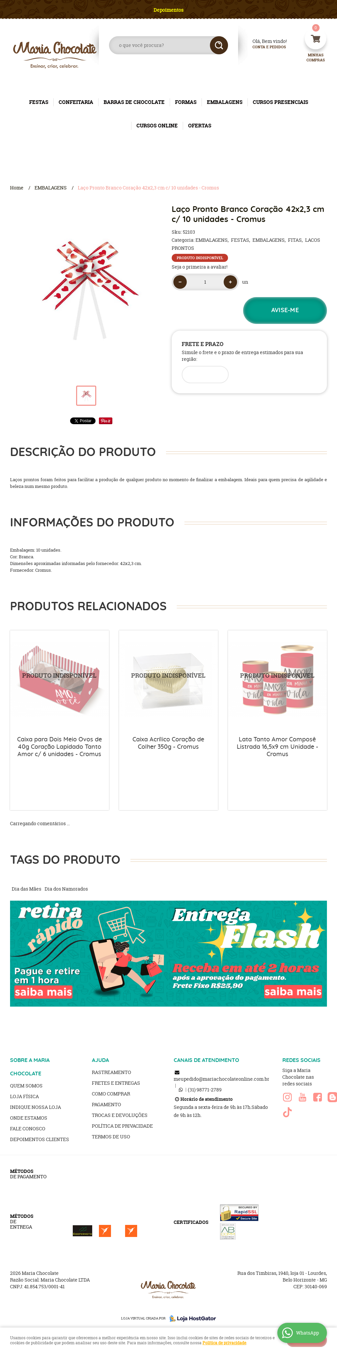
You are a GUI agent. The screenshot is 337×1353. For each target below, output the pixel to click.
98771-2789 (205, 1089)
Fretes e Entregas (116, 1083)
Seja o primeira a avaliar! (199, 267)
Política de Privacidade (122, 1126)
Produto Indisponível (59, 679)
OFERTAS (199, 125)
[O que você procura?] (219, 45)
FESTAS (38, 102)
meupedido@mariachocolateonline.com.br (221, 1079)
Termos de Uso (111, 1136)
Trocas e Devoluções (120, 1115)
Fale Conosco (27, 1128)
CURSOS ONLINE (157, 125)
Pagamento (106, 1104)
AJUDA (100, 1060)
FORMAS (185, 102)
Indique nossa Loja (35, 1107)
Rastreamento (111, 1072)
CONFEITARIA (76, 102)
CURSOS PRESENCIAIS (280, 102)
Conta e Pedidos (263, 47)
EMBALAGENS (224, 102)
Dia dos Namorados (66, 889)
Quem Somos (26, 1085)
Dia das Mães (26, 889)
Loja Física (24, 1096)
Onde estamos (28, 1118)
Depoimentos (168, 10)
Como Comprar (111, 1093)
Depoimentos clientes (39, 1139)
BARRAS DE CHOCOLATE (134, 102)
